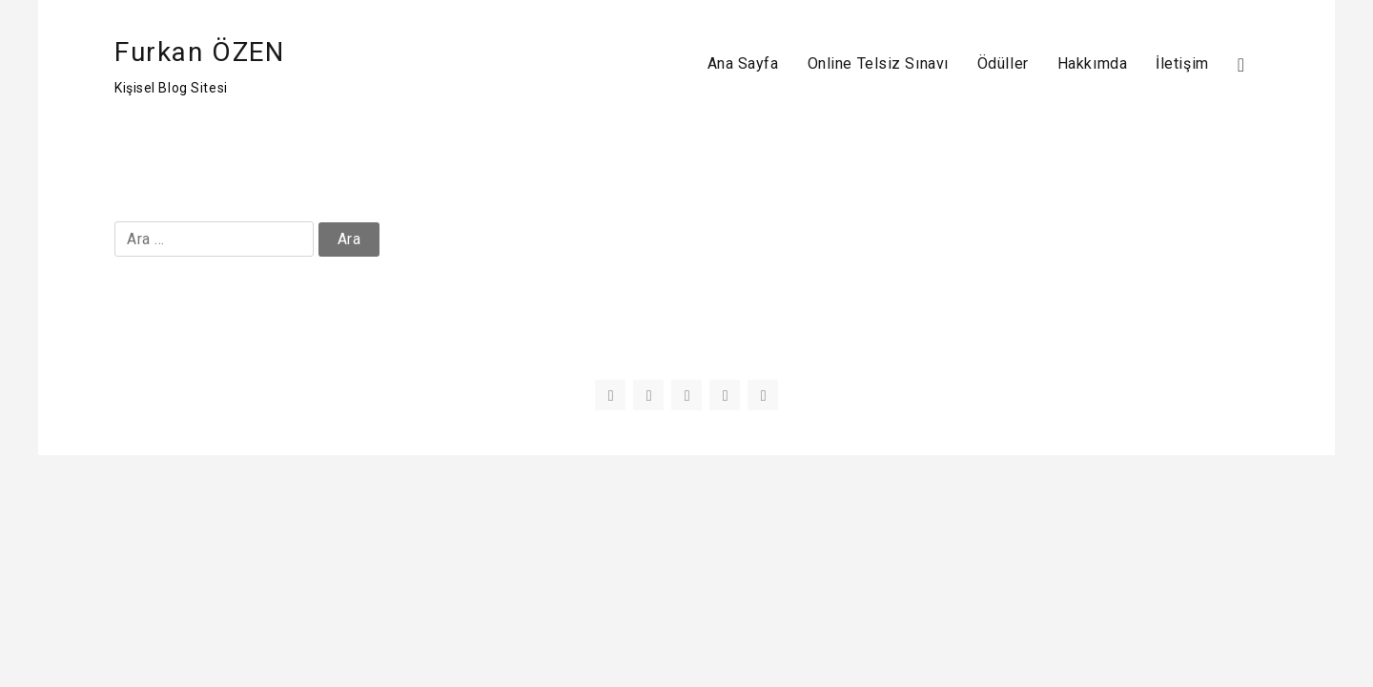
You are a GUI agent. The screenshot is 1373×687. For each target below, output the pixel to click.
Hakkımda (1092, 63)
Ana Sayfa (743, 63)
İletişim (1182, 63)
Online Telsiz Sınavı (878, 63)
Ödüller (1003, 63)
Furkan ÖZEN (199, 52)
